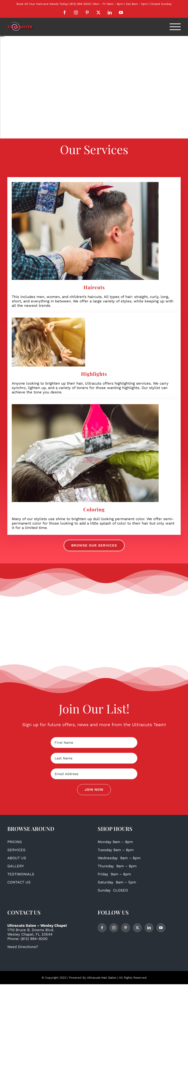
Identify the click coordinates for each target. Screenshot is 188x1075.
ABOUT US (16, 858)
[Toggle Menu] (175, 26)
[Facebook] (102, 927)
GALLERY (15, 866)
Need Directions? (22, 947)
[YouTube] (160, 927)
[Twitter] (137, 927)
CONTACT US (19, 882)
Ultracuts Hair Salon (101, 977)
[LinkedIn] (149, 927)
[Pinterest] (125, 927)
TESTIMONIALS (20, 874)
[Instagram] (113, 927)
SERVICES (16, 850)
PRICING (14, 842)
